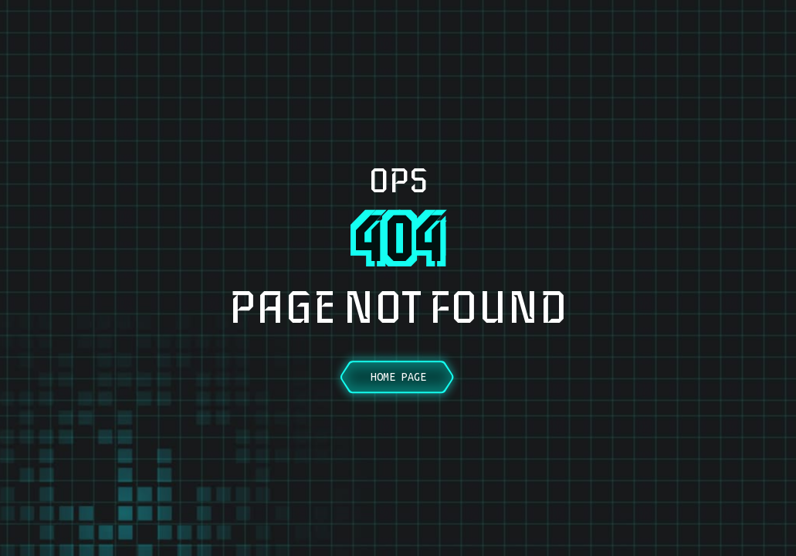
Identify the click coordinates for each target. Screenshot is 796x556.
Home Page (398, 377)
